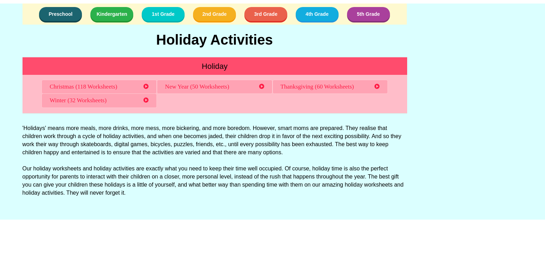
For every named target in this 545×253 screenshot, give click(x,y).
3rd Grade (265, 14)
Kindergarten (112, 14)
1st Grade (163, 14)
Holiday (214, 66)
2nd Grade (214, 14)
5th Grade (368, 14)
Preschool (60, 14)
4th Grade (317, 14)
